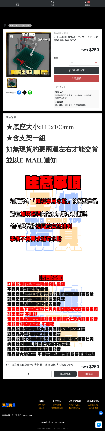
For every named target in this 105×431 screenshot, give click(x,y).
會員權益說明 (93, 401)
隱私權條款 (93, 408)
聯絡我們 (42, 405)
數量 (56, 58)
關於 (42, 401)
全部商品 (56, 401)
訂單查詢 (57, 405)
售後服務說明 (75, 408)
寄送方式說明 (75, 405)
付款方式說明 (74, 401)
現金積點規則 (93, 405)
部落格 (42, 408)
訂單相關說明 (57, 408)
